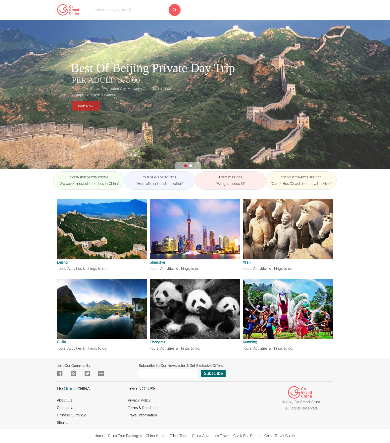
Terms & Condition (142, 408)
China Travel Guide (279, 436)
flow (73, 373)
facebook (59, 373)
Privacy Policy (139, 400)
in (87, 373)
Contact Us (66, 408)
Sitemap (64, 423)
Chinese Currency (71, 415)
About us (64, 400)
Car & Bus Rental (247, 436)
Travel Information (142, 415)
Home (99, 436)
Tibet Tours (179, 436)
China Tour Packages (125, 436)
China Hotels (156, 436)
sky (101, 373)
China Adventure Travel (211, 436)
